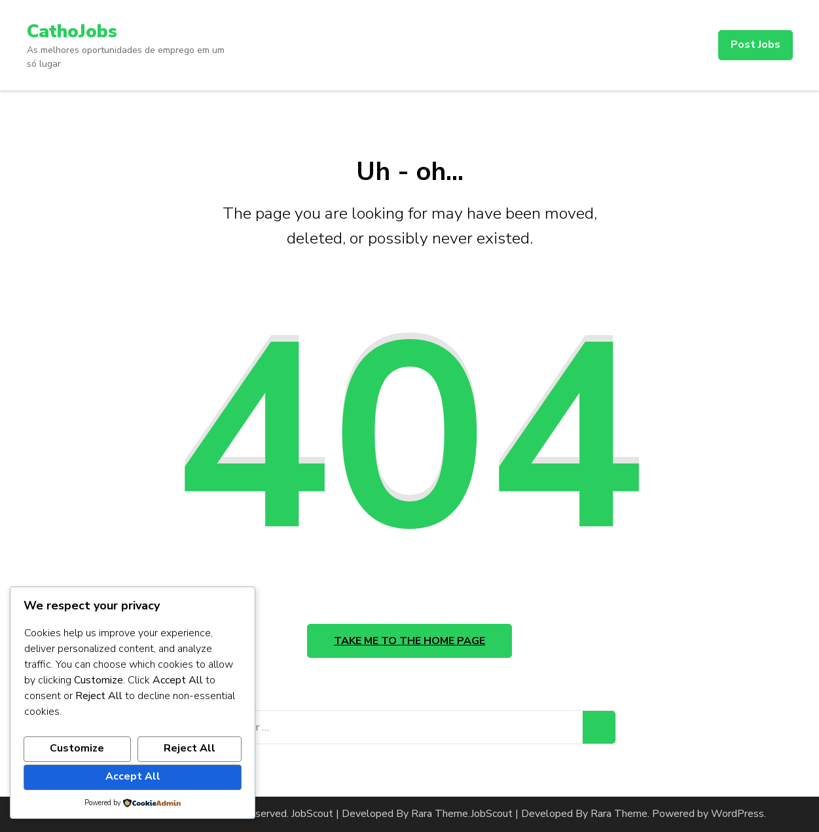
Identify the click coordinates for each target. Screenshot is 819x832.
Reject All (189, 748)
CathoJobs (72, 31)
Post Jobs (755, 44)
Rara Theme (619, 813)
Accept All (132, 776)
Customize (77, 748)
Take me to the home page (409, 641)
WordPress (737, 813)
